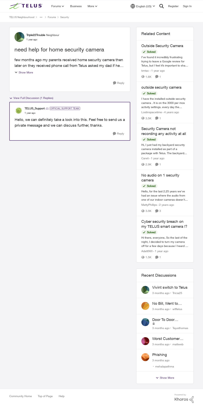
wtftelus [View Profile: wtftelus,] (177, 309)
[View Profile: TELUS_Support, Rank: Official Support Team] (19, 111)
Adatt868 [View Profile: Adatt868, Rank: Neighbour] (147, 251)
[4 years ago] (171, 112)
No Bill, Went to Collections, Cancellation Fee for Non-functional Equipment (169, 303)
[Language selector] (143, 6)
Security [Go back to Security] (64, 17)
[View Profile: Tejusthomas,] (145, 322)
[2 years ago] (166, 205)
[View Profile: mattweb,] (145, 341)
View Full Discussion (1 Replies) (31, 98)
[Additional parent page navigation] (41, 17)
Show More (23, 72)
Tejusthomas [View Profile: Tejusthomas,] (180, 328)
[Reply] (118, 83)
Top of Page (45, 396)
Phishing (159, 354)
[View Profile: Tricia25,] (145, 290)
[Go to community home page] (26, 6)
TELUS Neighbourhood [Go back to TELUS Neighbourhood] (21, 17)
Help (61, 396)
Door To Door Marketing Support (168, 319)
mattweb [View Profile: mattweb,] (177, 344)
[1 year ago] (157, 70)
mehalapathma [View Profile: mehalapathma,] (164, 366)
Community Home (20, 396)
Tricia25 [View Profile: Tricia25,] (177, 292)
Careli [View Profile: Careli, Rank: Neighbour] (145, 158)
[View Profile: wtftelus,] (145, 306)
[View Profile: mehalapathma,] (145, 357)
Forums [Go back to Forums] (52, 17)
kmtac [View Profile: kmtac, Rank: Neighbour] (145, 70)
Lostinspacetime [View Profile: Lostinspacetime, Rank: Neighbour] (151, 112)
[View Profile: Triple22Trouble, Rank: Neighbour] (19, 37)
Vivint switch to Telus (170, 287)
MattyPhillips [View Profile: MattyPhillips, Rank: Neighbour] (149, 204)
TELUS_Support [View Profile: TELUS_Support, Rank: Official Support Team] (35, 108)
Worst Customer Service (166, 338)
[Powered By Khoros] (184, 398)
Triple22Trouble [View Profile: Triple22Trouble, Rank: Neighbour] (35, 35)
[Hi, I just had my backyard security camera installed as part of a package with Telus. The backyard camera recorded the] (165, 149)
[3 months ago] (160, 293)
